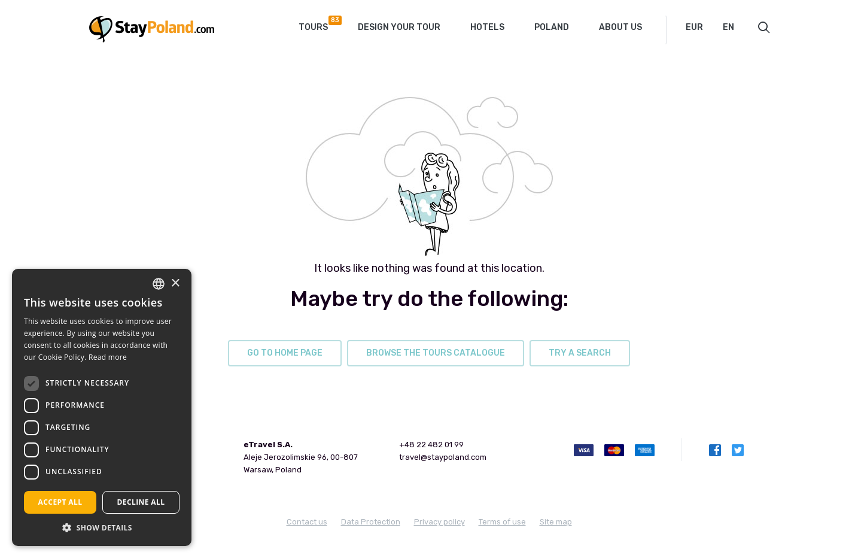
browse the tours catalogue (435, 353)
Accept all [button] (60, 502)
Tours (318, 24)
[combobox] (702, 27)
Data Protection (370, 521)
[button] (101, 527)
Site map (556, 521)
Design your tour (399, 27)
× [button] (175, 283)
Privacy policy (439, 521)
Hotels (487, 27)
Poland (551, 27)
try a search (580, 353)
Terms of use (502, 521)
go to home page (284, 353)
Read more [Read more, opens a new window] (108, 357)
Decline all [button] (141, 502)
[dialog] (101, 407)
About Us (620, 27)
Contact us (307, 521)
